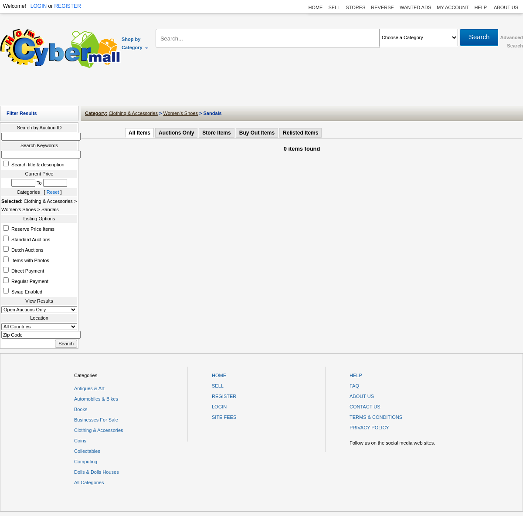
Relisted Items (300, 133)
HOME (315, 7)
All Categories (89, 482)
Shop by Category (135, 43)
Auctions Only (176, 133)
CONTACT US (365, 406)
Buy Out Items (257, 133)
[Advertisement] (261, 89)
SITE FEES (224, 417)
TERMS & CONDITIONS (376, 417)
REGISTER (67, 6)
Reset (53, 192)
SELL (334, 7)
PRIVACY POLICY (369, 427)
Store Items (216, 133)
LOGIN (39, 6)
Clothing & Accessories (133, 113)
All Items (139, 133)
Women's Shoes (180, 113)
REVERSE (382, 7)
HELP (481, 7)
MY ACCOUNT (453, 7)
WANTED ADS (415, 7)
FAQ (354, 385)
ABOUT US (506, 7)
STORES (355, 7)
